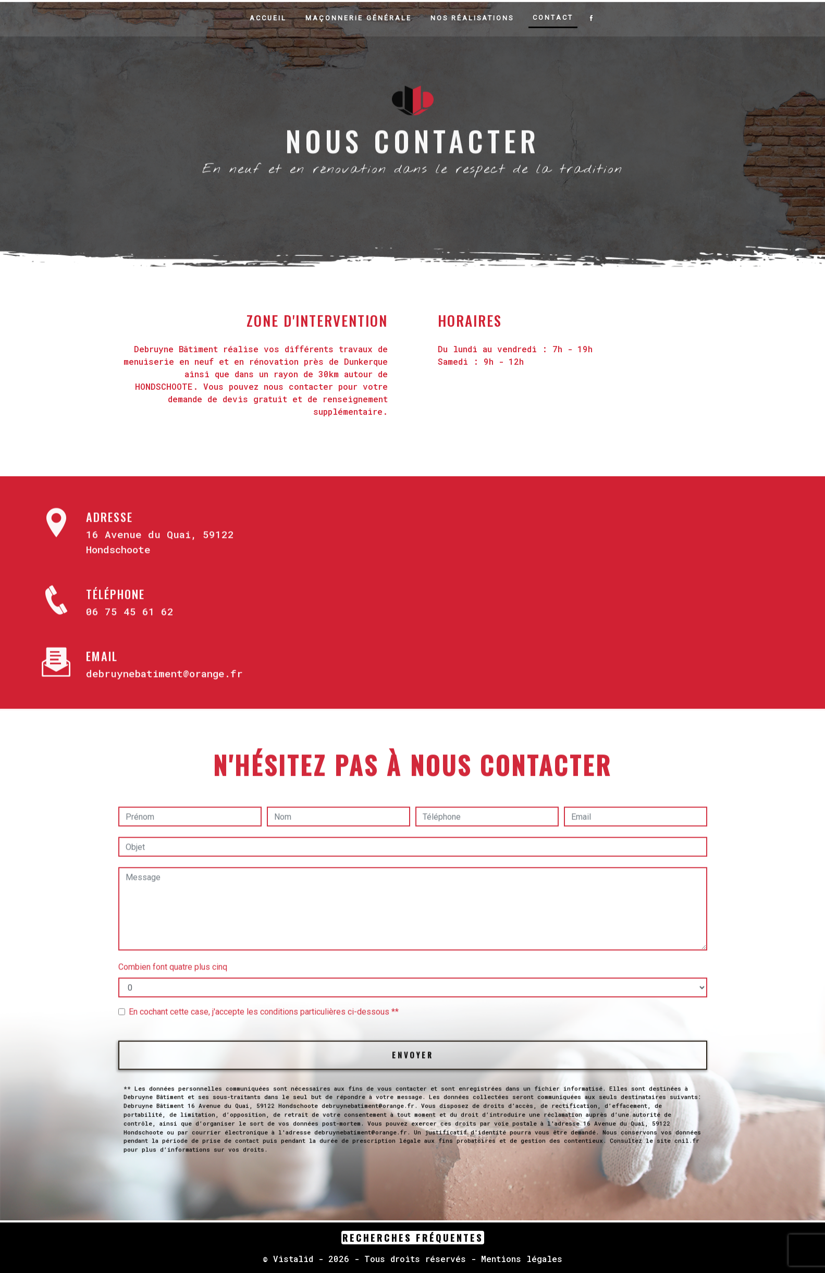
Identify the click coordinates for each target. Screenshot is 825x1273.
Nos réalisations (472, 18)
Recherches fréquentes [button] (412, 1238)
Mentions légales (519, 1259)
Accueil (268, 18)
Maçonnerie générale (358, 18)
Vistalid (293, 1259)
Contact (553, 17)
